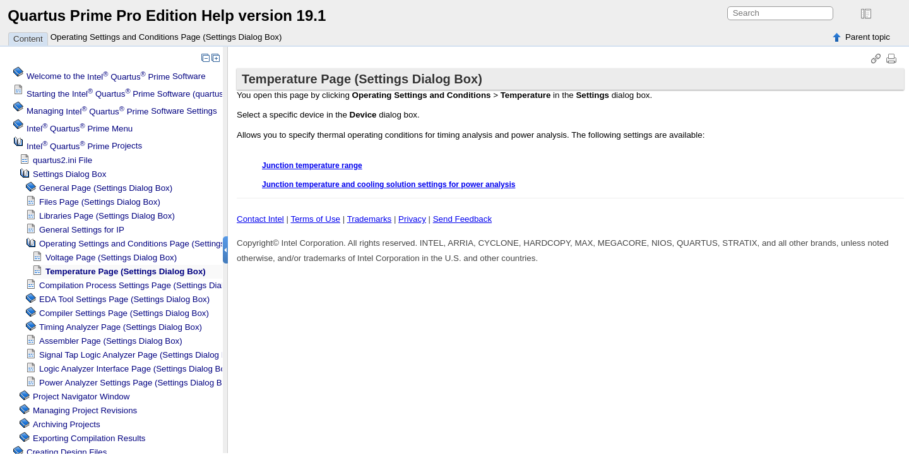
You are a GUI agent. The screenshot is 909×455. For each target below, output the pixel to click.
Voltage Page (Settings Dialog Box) (111, 257)
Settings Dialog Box (69, 174)
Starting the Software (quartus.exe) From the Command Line (182, 94)
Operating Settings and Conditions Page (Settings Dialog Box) (166, 37)
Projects (84, 146)
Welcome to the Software (116, 77)
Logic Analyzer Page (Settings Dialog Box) (139, 355)
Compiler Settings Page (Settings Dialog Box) (124, 313)
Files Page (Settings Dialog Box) (99, 202)
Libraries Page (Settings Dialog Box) (107, 216)
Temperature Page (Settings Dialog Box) (125, 271)
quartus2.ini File (62, 160)
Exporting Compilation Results (89, 438)
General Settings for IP (81, 229)
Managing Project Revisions (85, 410)
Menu (80, 128)
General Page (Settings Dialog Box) (105, 188)
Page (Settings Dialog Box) (120, 327)
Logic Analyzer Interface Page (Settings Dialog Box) (135, 368)
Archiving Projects (66, 424)
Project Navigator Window (81, 396)
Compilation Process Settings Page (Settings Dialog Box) (145, 285)
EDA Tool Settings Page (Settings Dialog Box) (124, 299)
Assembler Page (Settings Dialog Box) (110, 341)
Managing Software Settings (122, 111)
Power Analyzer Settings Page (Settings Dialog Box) (136, 382)
